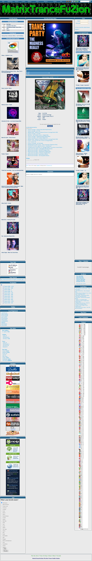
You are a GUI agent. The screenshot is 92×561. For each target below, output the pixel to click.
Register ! (77, 29)
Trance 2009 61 (8, 291)
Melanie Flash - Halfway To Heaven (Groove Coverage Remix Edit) (43, 132)
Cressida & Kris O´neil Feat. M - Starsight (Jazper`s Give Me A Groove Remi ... (45, 147)
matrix (5, 331)
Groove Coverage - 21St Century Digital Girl (38, 137)
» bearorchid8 (4, 325)
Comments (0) (49, 165)
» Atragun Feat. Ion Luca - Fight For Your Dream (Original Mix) (82, 303)
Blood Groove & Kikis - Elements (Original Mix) (39, 150)
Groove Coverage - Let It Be (34, 133)
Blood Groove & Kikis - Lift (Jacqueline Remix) (38, 155)
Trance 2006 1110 (9, 286)
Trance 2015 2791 (9, 301)
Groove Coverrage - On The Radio (35, 143)
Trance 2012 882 (8, 296)
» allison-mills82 (4, 314)
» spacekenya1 (4, 323)
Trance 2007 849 (8, 288)
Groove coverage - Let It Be (34, 131)
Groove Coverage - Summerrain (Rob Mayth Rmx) (39, 136)
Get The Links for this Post (31, 127)
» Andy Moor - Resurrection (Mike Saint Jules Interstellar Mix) (82, 296)
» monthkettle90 (4, 321)
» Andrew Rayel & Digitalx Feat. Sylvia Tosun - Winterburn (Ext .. (83, 293)
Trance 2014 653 (8, 299)
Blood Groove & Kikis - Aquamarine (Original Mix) (39, 151)
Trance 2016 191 (8, 302)
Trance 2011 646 (8, 294)
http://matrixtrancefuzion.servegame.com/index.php (12, 279)
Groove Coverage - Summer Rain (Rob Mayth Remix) (40, 129)
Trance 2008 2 (8, 289)
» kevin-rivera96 (4, 315)
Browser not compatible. (13, 140)
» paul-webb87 (4, 317)
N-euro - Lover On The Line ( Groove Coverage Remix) (40, 140)
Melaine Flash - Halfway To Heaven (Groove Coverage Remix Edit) (43, 139)
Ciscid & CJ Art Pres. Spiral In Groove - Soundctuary (39, 146)
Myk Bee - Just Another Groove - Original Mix (38, 135)
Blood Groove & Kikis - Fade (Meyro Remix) (38, 154)
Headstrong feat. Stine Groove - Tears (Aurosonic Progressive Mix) (43, 144)
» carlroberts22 (4, 313)
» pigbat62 (3, 322)
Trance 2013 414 (8, 298)
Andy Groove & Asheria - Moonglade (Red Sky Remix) (40, 148)
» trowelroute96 (4, 318)
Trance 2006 (56, 77)
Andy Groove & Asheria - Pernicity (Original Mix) (39, 152)
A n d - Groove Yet (32, 142)
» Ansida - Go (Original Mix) (81, 299)
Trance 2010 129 (8, 293)
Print (27, 165)
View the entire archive (81, 283)
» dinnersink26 (4, 319)
